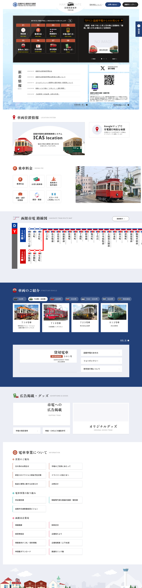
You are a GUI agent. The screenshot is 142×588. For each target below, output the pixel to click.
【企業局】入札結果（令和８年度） (47, 94)
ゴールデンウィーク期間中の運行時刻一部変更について (54, 83)
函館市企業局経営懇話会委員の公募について (51, 77)
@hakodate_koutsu (113, 66)
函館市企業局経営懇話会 (44, 71)
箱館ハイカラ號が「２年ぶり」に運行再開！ (51, 88)
